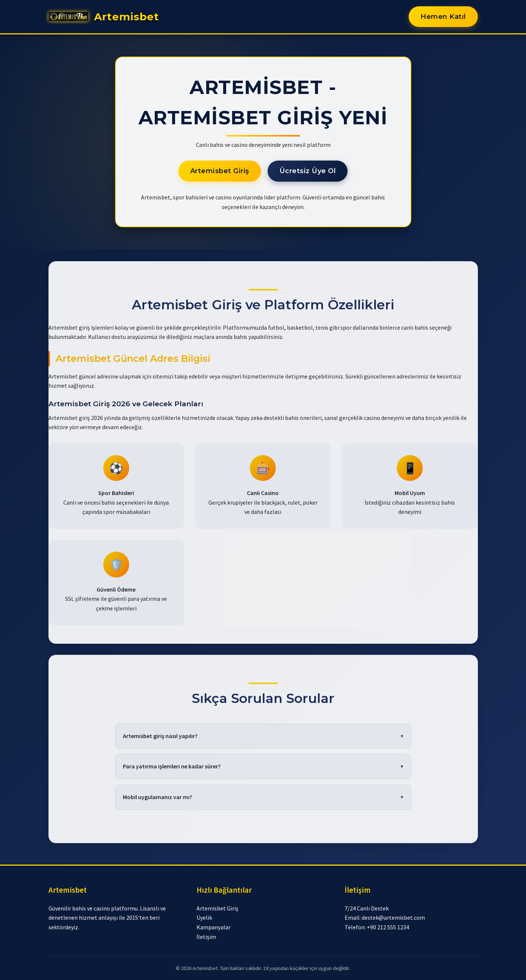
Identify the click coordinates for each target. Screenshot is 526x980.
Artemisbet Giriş (219, 171)
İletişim (206, 936)
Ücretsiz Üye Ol (307, 171)
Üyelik (204, 917)
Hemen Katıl (443, 17)
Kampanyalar (214, 927)
